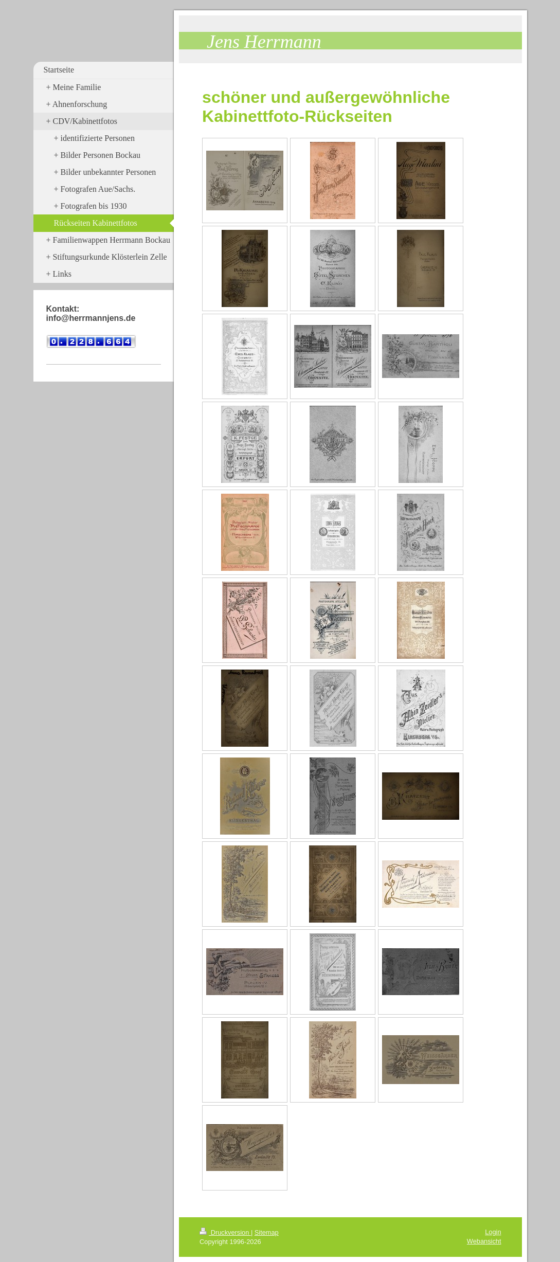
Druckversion (225, 1232)
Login (493, 1232)
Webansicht (484, 1241)
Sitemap (267, 1232)
